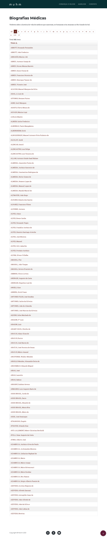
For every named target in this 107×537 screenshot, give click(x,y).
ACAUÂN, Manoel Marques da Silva (24, 89)
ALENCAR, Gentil (17, 145)
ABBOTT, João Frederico (20, 52)
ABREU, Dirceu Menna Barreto (22, 66)
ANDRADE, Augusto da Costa (21, 278)
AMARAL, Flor (16, 260)
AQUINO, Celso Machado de (21, 315)
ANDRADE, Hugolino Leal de (21, 283)
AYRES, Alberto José (18, 440)
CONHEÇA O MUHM (67, 4)
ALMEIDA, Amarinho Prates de (22, 163)
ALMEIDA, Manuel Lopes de (21, 186)
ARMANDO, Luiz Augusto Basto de (23, 389)
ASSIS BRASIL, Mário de (20, 412)
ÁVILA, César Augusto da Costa (22, 435)
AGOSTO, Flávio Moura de (20, 108)
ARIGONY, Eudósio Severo (20, 384)
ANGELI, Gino (16, 288)
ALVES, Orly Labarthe (19, 246)
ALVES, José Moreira (18, 237)
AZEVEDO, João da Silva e (20, 504)
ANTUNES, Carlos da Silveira (21, 301)
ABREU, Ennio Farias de (19, 71)
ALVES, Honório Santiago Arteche (23, 232)
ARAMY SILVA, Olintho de (20, 329)
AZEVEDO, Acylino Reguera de (22, 486)
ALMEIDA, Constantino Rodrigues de (24, 172)
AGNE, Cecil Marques (18, 103)
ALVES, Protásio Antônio (20, 251)
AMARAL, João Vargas (19, 264)
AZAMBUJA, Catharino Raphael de (24, 454)
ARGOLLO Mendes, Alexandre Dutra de (25, 361)
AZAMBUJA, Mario (18, 458)
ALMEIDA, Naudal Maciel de (21, 191)
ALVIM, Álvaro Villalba (19, 255)
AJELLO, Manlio (17, 117)
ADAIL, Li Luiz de (17, 94)
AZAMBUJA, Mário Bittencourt (22, 467)
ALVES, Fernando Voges (19, 223)
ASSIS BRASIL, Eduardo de (20, 403)
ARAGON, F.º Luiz (17, 320)
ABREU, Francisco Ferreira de (22, 75)
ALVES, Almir (16, 214)
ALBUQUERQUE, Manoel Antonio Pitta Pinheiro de (30, 135)
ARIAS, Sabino (16, 380)
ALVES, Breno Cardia (18, 218)
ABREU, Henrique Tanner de (21, 80)
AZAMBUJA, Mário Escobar (21, 472)
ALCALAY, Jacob (17, 140)
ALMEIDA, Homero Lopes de (21, 181)
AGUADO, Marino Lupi (19, 112)
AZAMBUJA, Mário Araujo (20, 463)
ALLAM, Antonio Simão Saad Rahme (24, 158)
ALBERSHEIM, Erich (18, 131)
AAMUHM (82, 4)
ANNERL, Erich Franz (19, 292)
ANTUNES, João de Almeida (21, 306)
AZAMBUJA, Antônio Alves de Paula (24, 444)
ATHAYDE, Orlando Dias (19, 426)
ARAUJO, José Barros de (20, 343)
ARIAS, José (15, 371)
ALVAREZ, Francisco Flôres (21, 204)
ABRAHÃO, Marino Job (19, 57)
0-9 (15, 35)
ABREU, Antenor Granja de (20, 62)
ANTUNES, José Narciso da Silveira (24, 311)
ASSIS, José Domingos (19, 417)
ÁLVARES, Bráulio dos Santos (21, 200)
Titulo (14, 43)
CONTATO (93, 4)
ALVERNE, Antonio (18, 209)
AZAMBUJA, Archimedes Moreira (23, 449)
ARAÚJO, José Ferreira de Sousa (22, 347)
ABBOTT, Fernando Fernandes (22, 48)
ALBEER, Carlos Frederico (20, 121)
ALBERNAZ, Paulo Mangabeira (22, 126)
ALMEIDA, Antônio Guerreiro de (22, 168)
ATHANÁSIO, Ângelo (18, 421)
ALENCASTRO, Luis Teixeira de (22, 154)
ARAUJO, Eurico (17, 338)
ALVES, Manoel (16, 241)
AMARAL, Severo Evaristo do (21, 269)
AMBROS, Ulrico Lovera (19, 274)
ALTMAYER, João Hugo (19, 195)
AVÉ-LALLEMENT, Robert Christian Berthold (27, 430)
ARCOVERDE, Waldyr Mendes (22, 357)
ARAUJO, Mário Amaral (19, 352)
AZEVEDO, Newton (18, 514)
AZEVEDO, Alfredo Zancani (21, 490)
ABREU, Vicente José (19, 85)
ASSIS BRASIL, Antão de (20, 394)
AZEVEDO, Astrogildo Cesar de (22, 495)
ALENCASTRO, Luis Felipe (20, 149)
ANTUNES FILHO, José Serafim (22, 297)
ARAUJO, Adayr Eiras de (20, 334)
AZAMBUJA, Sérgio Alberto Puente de (25, 481)
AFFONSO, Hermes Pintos (20, 98)
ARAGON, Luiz (16, 324)
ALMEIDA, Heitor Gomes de (21, 177)
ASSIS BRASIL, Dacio (18, 398)
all (12, 31)
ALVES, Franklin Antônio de (21, 228)
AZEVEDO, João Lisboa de (20, 509)
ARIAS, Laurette (17, 375)
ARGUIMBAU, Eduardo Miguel (22, 366)
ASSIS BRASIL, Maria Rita (20, 407)
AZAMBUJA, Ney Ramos (20, 477)
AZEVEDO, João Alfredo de (20, 500)
